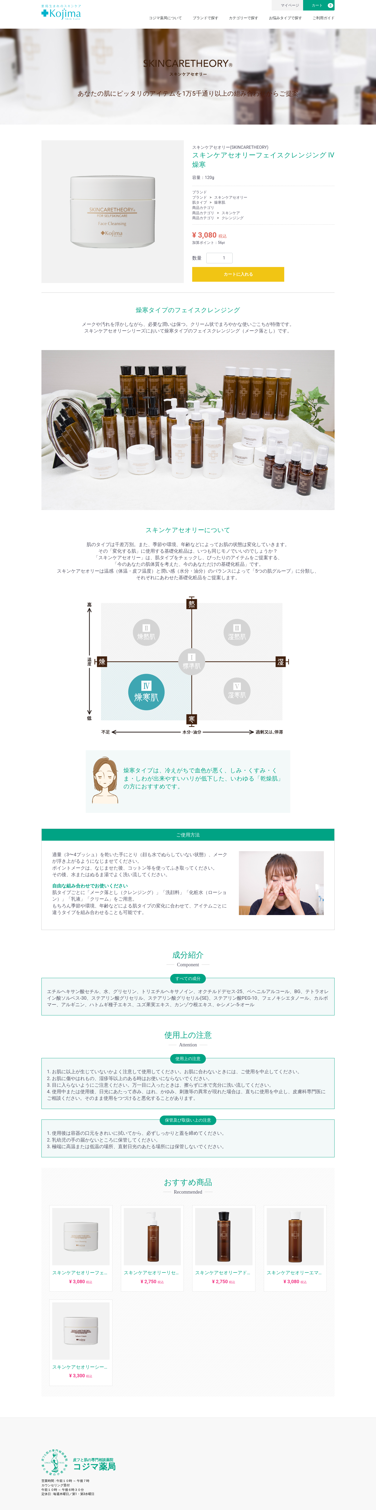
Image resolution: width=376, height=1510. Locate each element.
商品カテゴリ (203, 208)
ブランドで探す (205, 18)
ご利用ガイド (324, 18)
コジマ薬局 (94, 1465)
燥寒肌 (219, 203)
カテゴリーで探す (243, 18)
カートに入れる (238, 274)
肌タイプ (199, 203)
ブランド (199, 192)
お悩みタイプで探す (285, 18)
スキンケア (231, 213)
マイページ (286, 5)
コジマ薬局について (165, 18)
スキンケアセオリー (230, 197)
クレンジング (233, 218)
